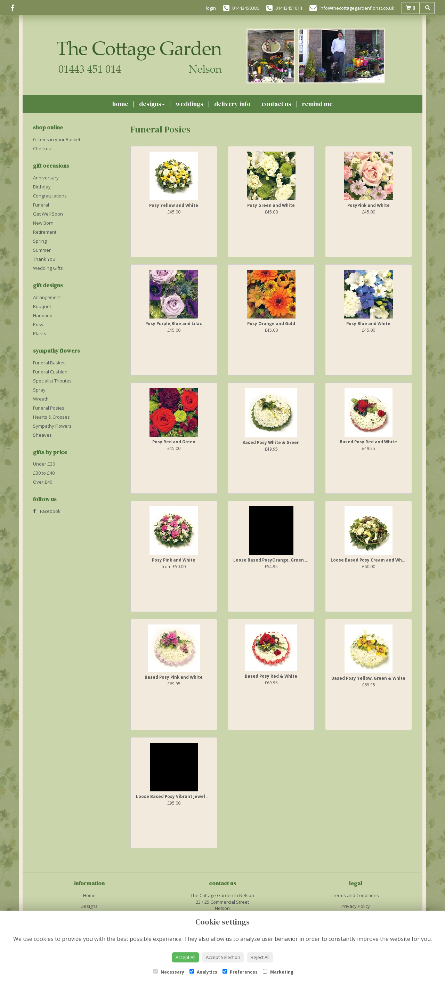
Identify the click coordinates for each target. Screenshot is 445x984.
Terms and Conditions (356, 895)
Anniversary (46, 178)
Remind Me (317, 103)
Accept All (185, 957)
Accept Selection (223, 957)
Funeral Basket (49, 363)
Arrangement (47, 297)
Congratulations (50, 196)
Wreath (41, 399)
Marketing (278, 972)
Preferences (240, 972)
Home (120, 103)
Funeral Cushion (50, 372)
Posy (38, 324)
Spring (40, 241)
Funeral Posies (48, 408)
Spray (39, 390)
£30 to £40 (44, 473)
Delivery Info (232, 103)
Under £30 (44, 464)
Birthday (42, 187)
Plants (39, 333)
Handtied (42, 315)
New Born (43, 223)
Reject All (260, 957)
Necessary (168, 972)
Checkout (43, 148)
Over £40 (42, 482)
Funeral (41, 205)
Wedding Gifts (48, 268)
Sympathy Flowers (52, 426)
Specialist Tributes (52, 381)
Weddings (189, 103)
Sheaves (42, 435)
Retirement (44, 232)
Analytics (203, 972)
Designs (152, 103)
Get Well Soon (48, 214)
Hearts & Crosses (51, 417)
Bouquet (42, 306)
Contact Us (276, 103)
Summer (42, 250)
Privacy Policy (355, 906)
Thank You (44, 259)
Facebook (46, 511)
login (211, 8)
